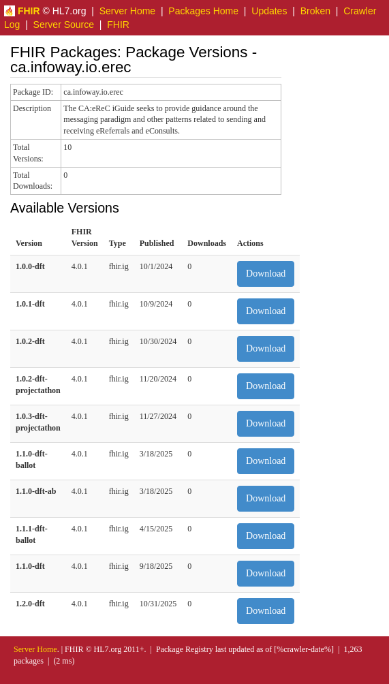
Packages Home (203, 10)
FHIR (118, 24)
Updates (269, 10)
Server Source (63, 24)
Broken (315, 10)
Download (265, 273)
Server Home (127, 10)
